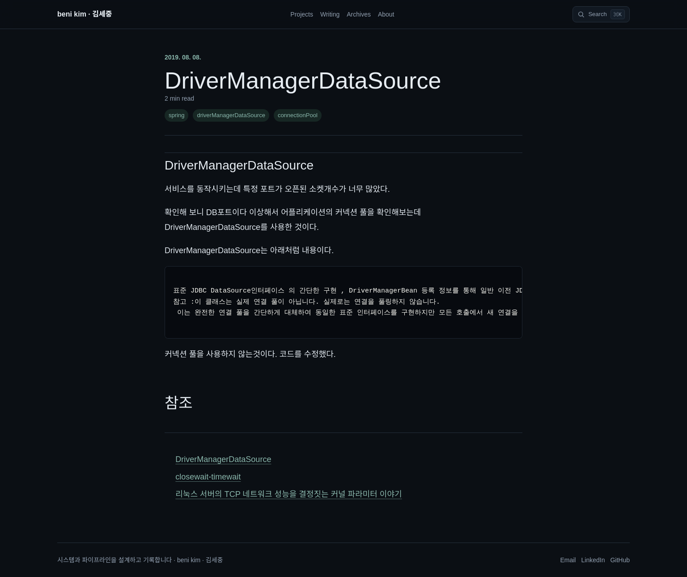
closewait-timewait (208, 476)
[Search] (601, 14)
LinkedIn (593, 560)
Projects (301, 14)
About (386, 14)
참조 (179, 403)
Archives (359, 14)
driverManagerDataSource (231, 115)
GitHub (620, 560)
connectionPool (298, 115)
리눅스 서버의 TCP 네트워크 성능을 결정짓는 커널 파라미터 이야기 (288, 494)
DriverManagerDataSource (239, 165)
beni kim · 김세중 (84, 14)
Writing (329, 14)
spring (176, 115)
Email (568, 560)
